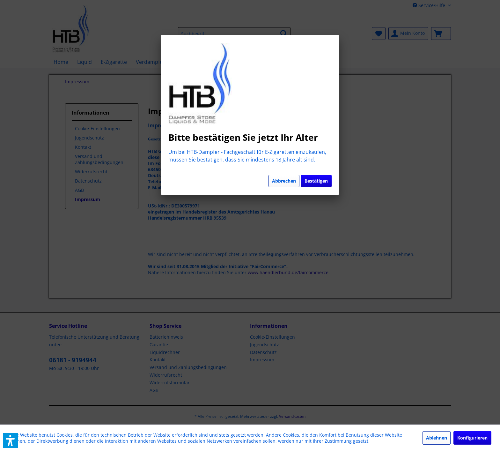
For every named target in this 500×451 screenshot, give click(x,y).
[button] (10, 440)
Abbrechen (284, 181)
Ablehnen (436, 438)
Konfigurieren (472, 438)
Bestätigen (316, 181)
